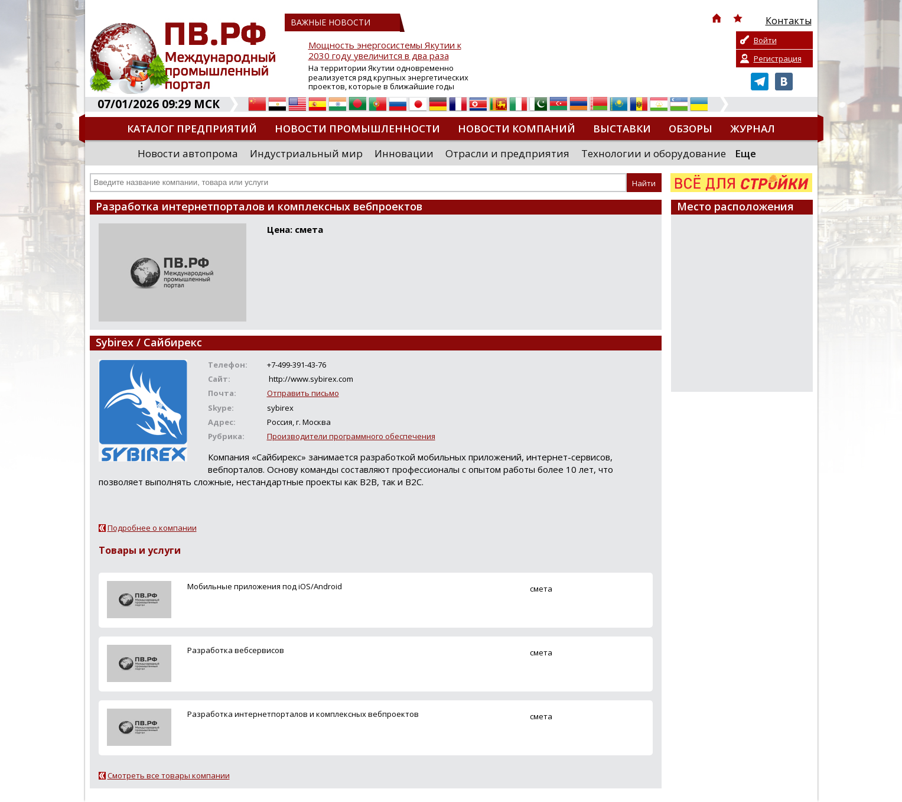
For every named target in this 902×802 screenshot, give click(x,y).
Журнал (752, 128)
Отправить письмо (303, 393)
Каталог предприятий (192, 128)
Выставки (622, 128)
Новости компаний (516, 128)
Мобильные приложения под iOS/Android (264, 586)
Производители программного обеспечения (351, 436)
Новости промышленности (357, 128)
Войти (765, 40)
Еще (745, 153)
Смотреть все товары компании (169, 775)
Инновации (404, 153)
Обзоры (690, 128)
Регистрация (778, 58)
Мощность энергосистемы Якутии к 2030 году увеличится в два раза (384, 50)
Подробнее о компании (152, 527)
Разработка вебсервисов (235, 650)
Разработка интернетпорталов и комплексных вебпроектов (303, 714)
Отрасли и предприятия (507, 153)
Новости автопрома (188, 153)
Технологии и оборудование (653, 153)
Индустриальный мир (306, 153)
